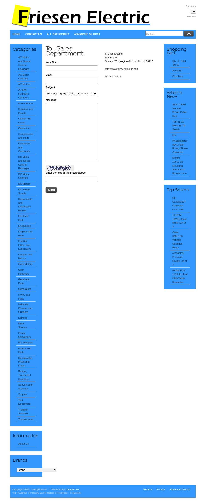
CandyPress (73, 489)
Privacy (161, 489)
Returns (147, 489)
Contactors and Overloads (24, 147)
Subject (50, 87)
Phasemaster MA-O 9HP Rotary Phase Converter (180, 146)
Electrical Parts (23, 218)
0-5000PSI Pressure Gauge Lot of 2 (179, 259)
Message (51, 99)
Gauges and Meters (25, 256)
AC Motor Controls (23, 76)
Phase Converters (24, 334)
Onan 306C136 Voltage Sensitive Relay (177, 240)
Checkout (177, 76)
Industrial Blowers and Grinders (25, 308)
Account (176, 70)
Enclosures (24, 225)
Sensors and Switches (25, 386)
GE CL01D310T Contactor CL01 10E (179, 203)
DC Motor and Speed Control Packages (24, 163)
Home (16, 34)
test (174, 135)
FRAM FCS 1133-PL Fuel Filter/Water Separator (180, 276)
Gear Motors (25, 264)
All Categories (58, 34)
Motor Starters (22, 325)
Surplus (22, 394)
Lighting (22, 317)
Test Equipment (24, 402)
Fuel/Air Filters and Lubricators (24, 245)
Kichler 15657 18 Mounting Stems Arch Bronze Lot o (179, 165)
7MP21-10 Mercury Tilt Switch (178, 125)
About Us (23, 443)
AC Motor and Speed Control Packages (24, 63)
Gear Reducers (23, 271)
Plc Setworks (25, 342)
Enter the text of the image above (66, 172)
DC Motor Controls (23, 176)
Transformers (25, 419)
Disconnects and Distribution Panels (25, 204)
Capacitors (24, 128)
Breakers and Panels (25, 111)
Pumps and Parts (24, 350)
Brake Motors (25, 103)
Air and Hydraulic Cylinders (23, 93)
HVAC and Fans (24, 296)
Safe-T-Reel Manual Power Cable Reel (179, 110)
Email (49, 74)
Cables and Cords (24, 120)
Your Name (52, 62)
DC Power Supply (24, 191)
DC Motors (24, 183)
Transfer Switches (23, 411)
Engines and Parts (25, 233)
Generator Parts (24, 281)
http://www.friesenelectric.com (121, 68)
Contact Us (33, 34)
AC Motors (24, 84)
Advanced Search (87, 34)
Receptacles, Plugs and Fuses (25, 361)
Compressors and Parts (25, 136)
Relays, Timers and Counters (24, 375)
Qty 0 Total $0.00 (179, 63)
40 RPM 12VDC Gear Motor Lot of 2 (179, 221)
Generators (24, 288)
